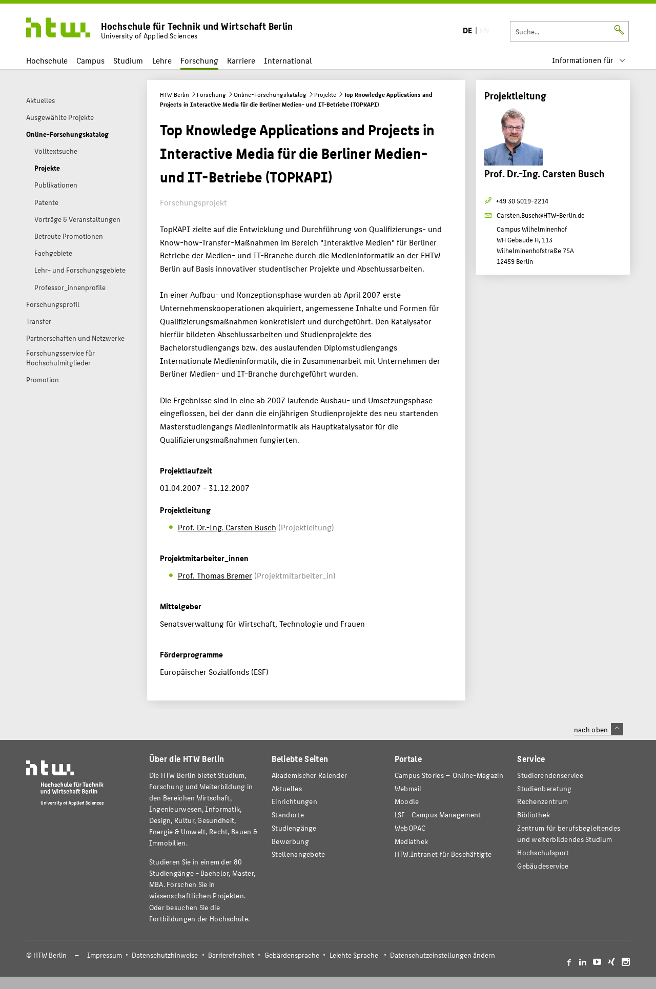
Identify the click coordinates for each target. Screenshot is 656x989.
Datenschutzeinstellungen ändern (442, 955)
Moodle (407, 801)
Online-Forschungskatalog (270, 94)
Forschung (199, 60)
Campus (90, 60)
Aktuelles (287, 788)
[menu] (589, 60)
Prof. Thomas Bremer (215, 575)
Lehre (162, 60)
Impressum (104, 955)
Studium (128, 60)
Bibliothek (533, 814)
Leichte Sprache (354, 955)
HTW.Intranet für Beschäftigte (443, 854)
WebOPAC (410, 827)
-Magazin (449, 775)
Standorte (288, 814)
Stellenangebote (298, 854)
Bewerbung (290, 841)
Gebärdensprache (291, 955)
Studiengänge (294, 827)
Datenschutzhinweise (165, 955)
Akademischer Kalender (309, 775)
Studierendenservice (550, 775)
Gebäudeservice (542, 865)
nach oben (598, 729)
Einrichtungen (294, 801)
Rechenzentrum (542, 801)
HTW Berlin (174, 94)
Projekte (325, 94)
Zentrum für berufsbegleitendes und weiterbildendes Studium (568, 833)
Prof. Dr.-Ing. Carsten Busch (227, 527)
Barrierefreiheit (231, 955)
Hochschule (47, 60)
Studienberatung (544, 788)
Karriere (241, 60)
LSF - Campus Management (438, 814)
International (288, 60)
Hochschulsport (543, 852)
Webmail (408, 788)
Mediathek (411, 841)
